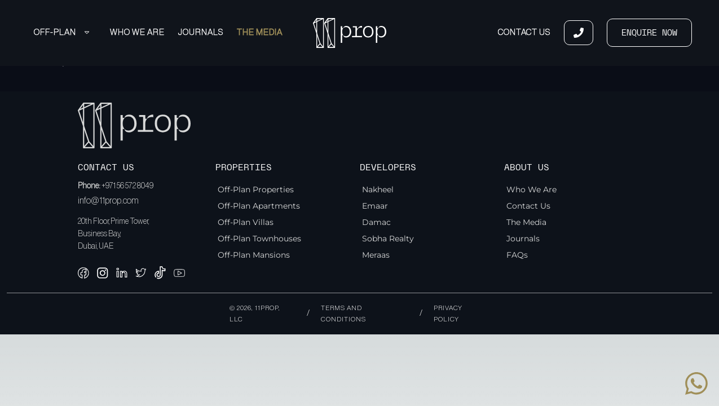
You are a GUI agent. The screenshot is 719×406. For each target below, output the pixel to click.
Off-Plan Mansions (254, 255)
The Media (260, 32)
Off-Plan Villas (246, 222)
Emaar (375, 206)
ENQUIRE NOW (649, 33)
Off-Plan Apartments (259, 206)
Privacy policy (448, 313)
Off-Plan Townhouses (259, 238)
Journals (200, 32)
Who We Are (137, 32)
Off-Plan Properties (256, 189)
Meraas (376, 255)
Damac (376, 222)
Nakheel (378, 189)
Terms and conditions (343, 313)
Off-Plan (62, 32)
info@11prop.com (108, 200)
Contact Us (524, 32)
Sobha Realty (388, 238)
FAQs (517, 255)
